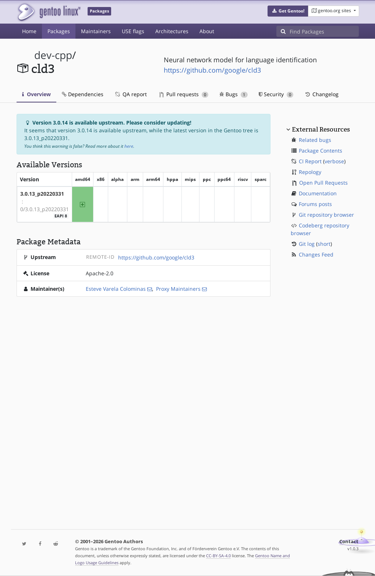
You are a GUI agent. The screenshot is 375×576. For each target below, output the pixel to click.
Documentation (318, 193)
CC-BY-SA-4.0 (218, 555)
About (206, 31)
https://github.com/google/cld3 (212, 70)
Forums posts (315, 203)
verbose (334, 161)
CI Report (310, 161)
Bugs (233, 94)
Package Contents (320, 150)
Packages (58, 31)
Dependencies (82, 94)
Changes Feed (316, 254)
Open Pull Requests (323, 182)
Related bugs (315, 139)
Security (276, 94)
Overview (36, 94)
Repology (310, 171)
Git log (307, 243)
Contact (348, 541)
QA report (130, 94)
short (324, 243)
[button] (288, 11)
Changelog (321, 94)
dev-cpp (53, 55)
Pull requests (184, 94)
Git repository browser (326, 214)
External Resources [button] (321, 129)
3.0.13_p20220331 (42, 193)
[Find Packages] (324, 31)
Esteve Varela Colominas (116, 288)
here (128, 146)
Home (29, 31)
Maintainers (96, 31)
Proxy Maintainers (178, 288)
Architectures (171, 31)
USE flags (133, 31)
